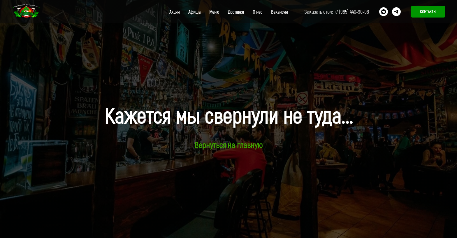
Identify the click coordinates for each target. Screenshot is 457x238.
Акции (174, 12)
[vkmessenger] (383, 11)
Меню (214, 12)
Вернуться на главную (228, 145)
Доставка (236, 12)
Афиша (194, 12)
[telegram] (396, 11)
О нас (257, 12)
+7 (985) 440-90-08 (351, 11)
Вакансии (279, 12)
